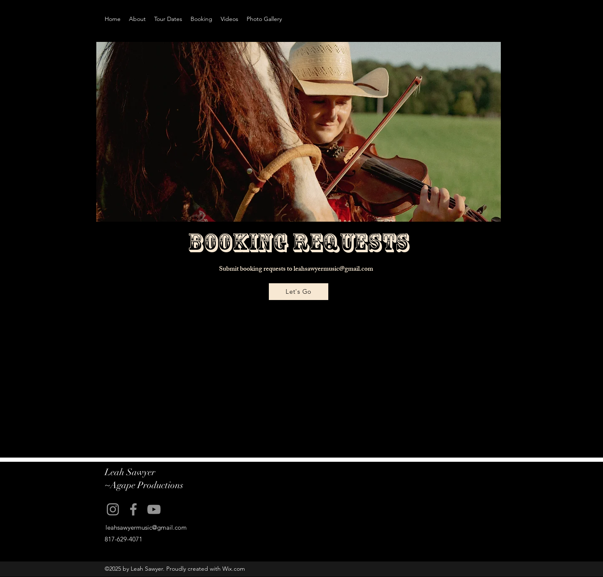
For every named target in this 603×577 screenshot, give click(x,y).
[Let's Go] (298, 291)
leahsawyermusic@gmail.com (333, 270)
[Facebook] (133, 509)
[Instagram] (113, 509)
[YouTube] (154, 509)
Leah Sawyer (130, 472)
